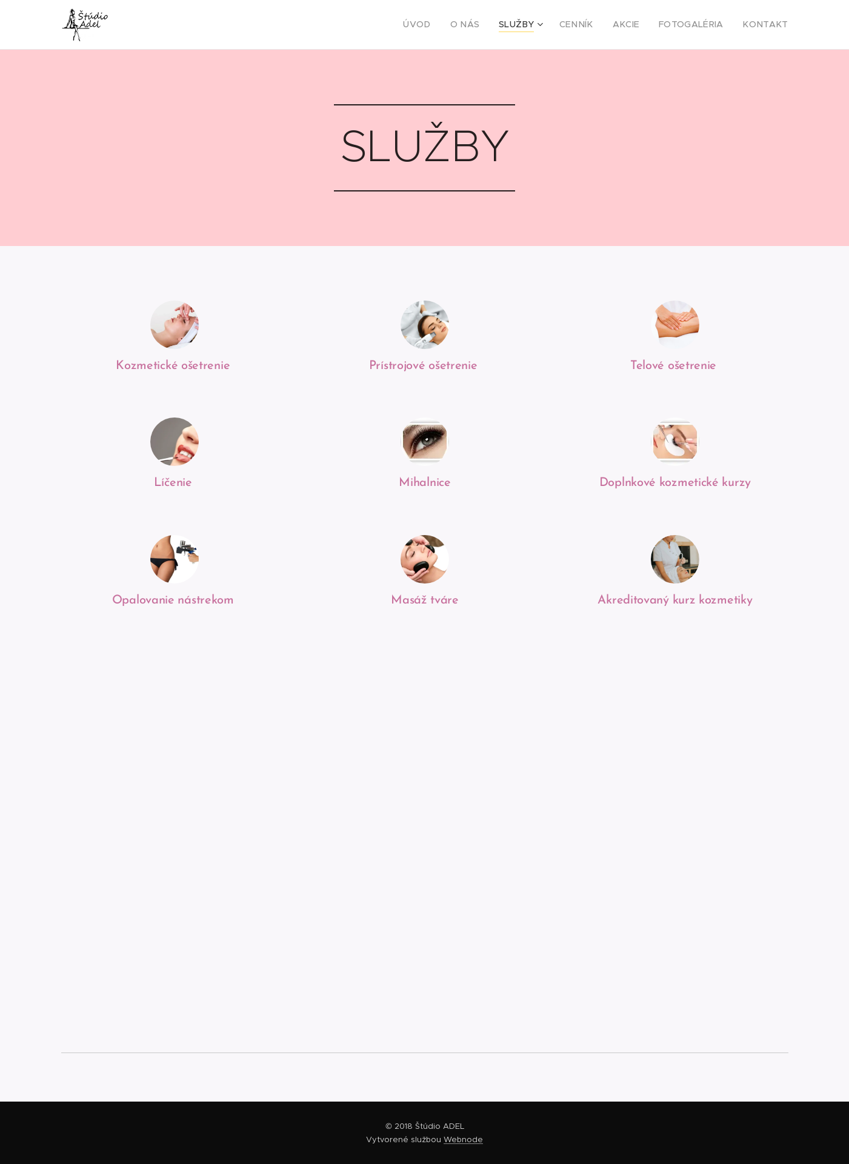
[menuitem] (445, 25)
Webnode (463, 1139)
